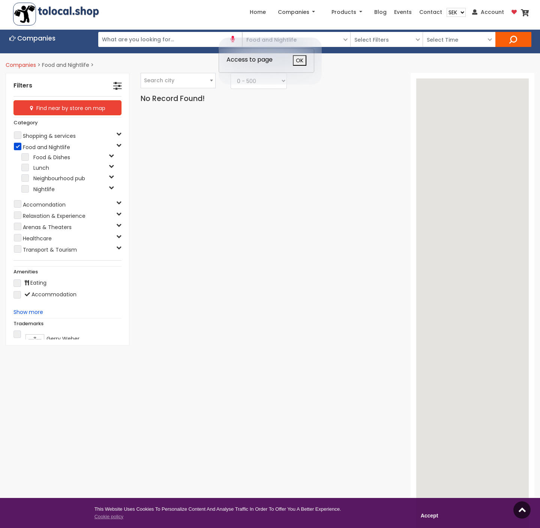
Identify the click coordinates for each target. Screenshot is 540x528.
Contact (430, 12)
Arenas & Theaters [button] (47, 227)
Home (258, 12)
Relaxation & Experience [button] (54, 216)
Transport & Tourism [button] (50, 249)
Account (488, 12)
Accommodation (45, 295)
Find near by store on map (70, 108)
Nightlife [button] (44, 189)
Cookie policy (108, 516)
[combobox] (178, 80)
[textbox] (178, 80)
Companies (21, 65)
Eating (30, 283)
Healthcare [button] (37, 238)
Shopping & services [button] (49, 136)
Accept (429, 516)
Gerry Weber (47, 337)
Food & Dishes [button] (51, 157)
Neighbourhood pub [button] (59, 178)
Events (403, 12)
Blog (380, 12)
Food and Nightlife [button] (46, 147)
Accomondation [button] (44, 204)
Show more (28, 312)
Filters (23, 85)
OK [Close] (299, 60)
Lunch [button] (41, 168)
